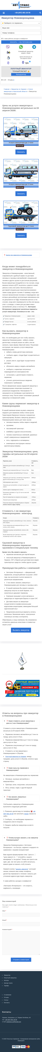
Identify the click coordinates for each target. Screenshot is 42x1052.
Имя (4, 910)
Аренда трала (8, 982)
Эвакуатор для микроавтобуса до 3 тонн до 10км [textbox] (16, 469)
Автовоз (6, 980)
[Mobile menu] (4, 12)
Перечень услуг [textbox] (7, 460)
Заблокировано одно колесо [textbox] (10, 481)
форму (27, 813)
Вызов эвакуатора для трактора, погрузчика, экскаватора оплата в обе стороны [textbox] (14, 534)
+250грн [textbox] (34, 481)
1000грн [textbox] (34, 484)
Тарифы (6, 985)
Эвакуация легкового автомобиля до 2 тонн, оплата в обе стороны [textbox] (17, 520)
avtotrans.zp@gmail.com (13, 1021)
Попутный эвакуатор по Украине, (16, 755)
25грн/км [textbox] (35, 524)
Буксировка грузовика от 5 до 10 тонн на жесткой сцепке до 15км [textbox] (16, 492)
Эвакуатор (7, 974)
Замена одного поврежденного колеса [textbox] (13, 489)
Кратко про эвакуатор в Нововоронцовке (20, 254)
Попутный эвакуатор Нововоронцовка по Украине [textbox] (16, 502)
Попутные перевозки (23, 5)
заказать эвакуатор (22, 868)
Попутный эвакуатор (10, 977)
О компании (7, 994)
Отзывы (6, 997)
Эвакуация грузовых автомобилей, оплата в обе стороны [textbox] (15, 530)
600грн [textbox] (33, 489)
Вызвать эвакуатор (21, 629)
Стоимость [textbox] (36, 517)
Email (4, 919)
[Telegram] (34, 46)
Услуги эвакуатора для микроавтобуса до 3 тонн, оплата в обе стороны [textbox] (16, 525)
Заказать (21, 151)
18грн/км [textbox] (34, 502)
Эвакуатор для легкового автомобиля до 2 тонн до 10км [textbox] (16, 465)
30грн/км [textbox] (35, 529)
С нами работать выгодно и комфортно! (15, 38)
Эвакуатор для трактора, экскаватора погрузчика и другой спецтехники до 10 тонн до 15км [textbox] (16, 477)
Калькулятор (21, 73)
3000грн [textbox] (34, 477)
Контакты (7, 1002)
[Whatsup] (21, 46)
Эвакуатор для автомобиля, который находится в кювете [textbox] (16, 485)
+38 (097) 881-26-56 (22, 12)
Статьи (6, 999)
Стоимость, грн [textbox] (35, 461)
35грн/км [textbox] (35, 533)
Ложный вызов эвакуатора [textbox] (10, 499)
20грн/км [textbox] (35, 520)
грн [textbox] (33, 464)
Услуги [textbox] (5, 517)
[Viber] (7, 46)
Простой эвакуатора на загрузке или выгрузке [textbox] (15, 496)
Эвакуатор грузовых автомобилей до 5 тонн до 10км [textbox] (15, 473)
